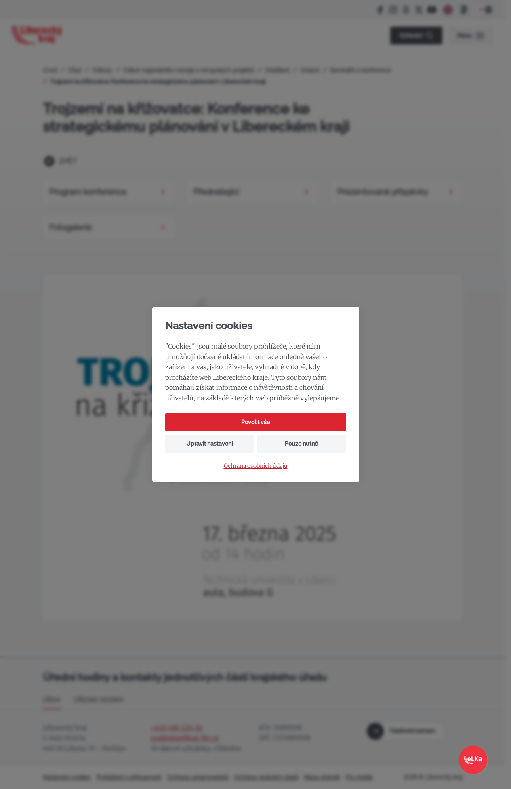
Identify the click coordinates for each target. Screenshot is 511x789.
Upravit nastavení (209, 443)
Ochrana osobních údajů (256, 466)
